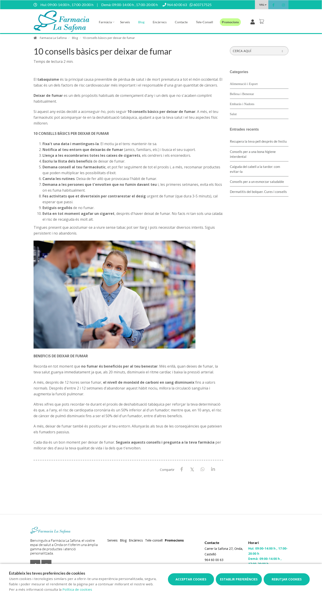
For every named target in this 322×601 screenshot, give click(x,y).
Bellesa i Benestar (242, 94)
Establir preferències (239, 579)
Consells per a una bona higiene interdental (253, 154)
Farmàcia (105, 22)
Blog (141, 22)
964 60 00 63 (214, 560)
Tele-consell (204, 22)
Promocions (230, 22)
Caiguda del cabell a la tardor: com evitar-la (255, 169)
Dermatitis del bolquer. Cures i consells (258, 192)
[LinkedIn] (213, 469)
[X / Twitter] (192, 469)
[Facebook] (182, 469)
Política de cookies (77, 589)
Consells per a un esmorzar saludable (257, 182)
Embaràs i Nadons (242, 104)
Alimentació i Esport (244, 84)
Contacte (181, 22)
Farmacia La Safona (53, 38)
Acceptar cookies (191, 579)
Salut (233, 114)
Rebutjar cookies (287, 579)
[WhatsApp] (203, 469)
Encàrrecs (160, 22)
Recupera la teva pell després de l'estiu (258, 141)
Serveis (125, 22)
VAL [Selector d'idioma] (261, 4)
